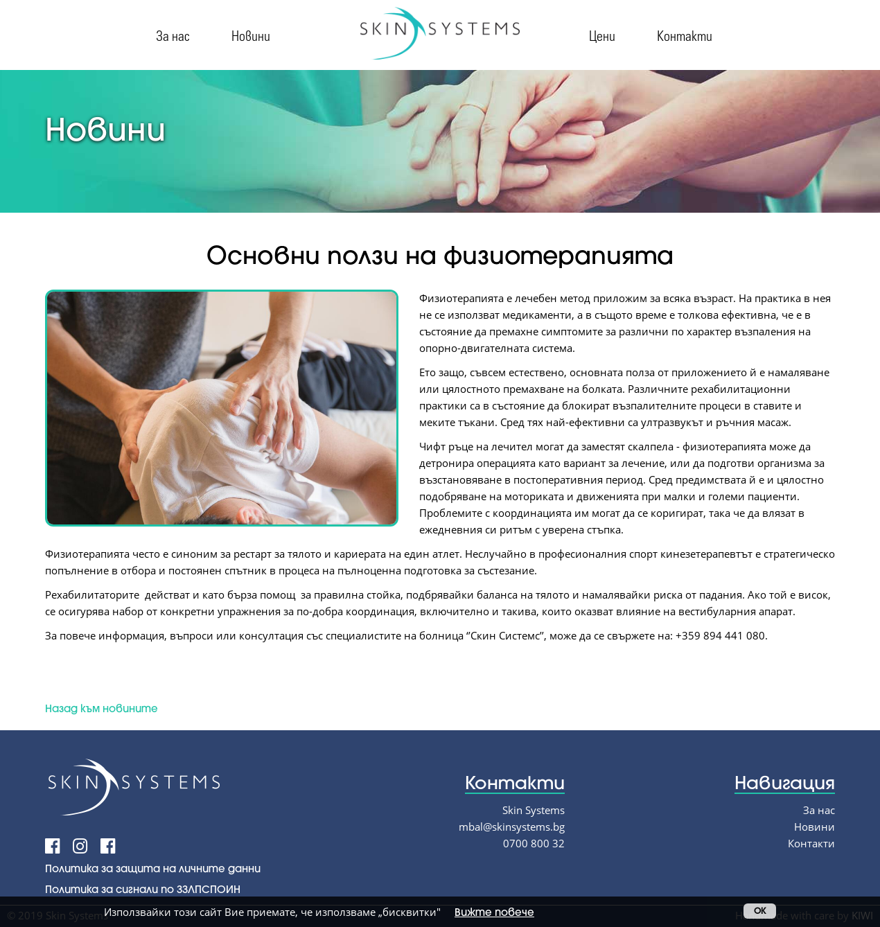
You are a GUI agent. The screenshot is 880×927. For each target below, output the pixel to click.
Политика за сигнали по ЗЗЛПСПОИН (142, 889)
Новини (250, 35)
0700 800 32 (534, 843)
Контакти (684, 35)
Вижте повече (494, 912)
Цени (602, 35)
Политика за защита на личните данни (153, 868)
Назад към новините (101, 708)
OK (760, 911)
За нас (173, 35)
